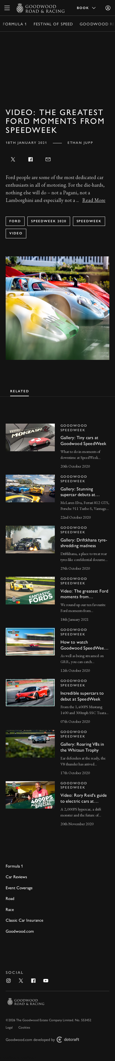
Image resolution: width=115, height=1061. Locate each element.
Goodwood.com (20, 931)
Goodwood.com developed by (45, 1039)
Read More (93, 200)
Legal (9, 1027)
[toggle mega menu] (7, 8)
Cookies (24, 1027)
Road (10, 898)
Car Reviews (16, 876)
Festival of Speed (53, 24)
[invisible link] (57, 447)
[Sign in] (108, 8)
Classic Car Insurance (24, 920)
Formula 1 (15, 24)
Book (87, 8)
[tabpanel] (57, 620)
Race (10, 909)
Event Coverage (19, 887)
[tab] (19, 391)
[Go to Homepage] (40, 8)
